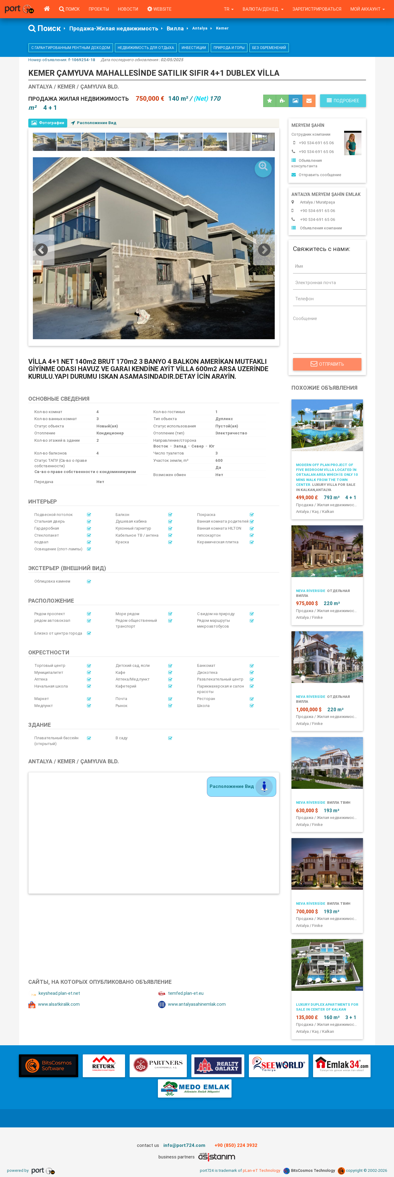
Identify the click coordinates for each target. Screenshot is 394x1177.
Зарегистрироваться (317, 9)
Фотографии (47, 122)
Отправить (327, 364)
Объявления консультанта (306, 163)
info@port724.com (184, 1145)
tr (229, 9)
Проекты (99, 9)
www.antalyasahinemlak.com (192, 1004)
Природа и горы (229, 47)
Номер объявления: (61, 59)
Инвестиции (194, 47)
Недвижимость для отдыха (146, 47)
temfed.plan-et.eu (181, 993)
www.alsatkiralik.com (54, 1004)
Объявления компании (316, 228)
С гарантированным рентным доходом (70, 47)
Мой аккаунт (367, 9)
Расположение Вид (93, 122)
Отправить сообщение (316, 174)
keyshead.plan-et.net (54, 993)
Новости (128, 9)
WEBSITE (159, 9)
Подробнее (343, 100)
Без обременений (269, 47)
